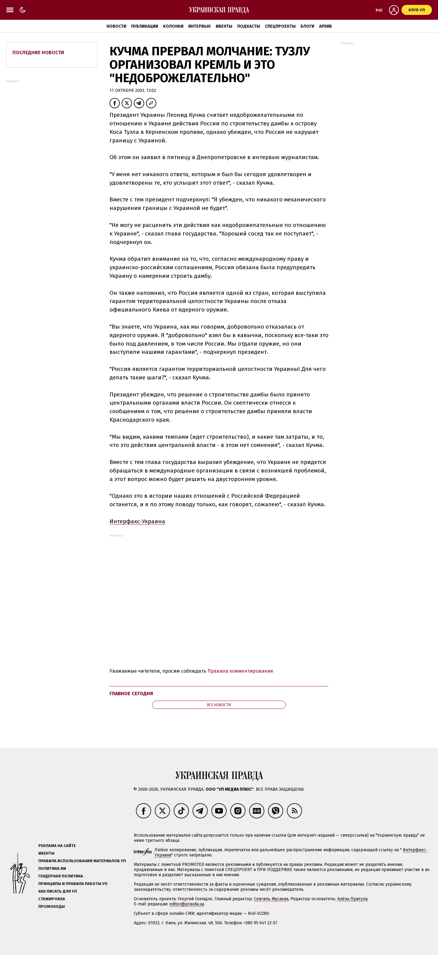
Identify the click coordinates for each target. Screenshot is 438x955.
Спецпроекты (280, 26)
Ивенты (224, 26)
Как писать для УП (57, 891)
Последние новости (38, 52)
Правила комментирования (240, 671)
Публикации (144, 26)
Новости (116, 26)
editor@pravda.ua (186, 904)
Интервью (199, 26)
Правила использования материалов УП (82, 861)
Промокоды (51, 906)
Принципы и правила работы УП (72, 883)
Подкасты (248, 26)
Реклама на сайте (57, 845)
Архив (325, 26)
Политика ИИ (52, 868)
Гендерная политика (60, 876)
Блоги (307, 26)
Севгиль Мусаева (271, 898)
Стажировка (51, 899)
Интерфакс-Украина (137, 521)
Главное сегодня (131, 693)
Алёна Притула (352, 898)
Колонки (173, 26)
